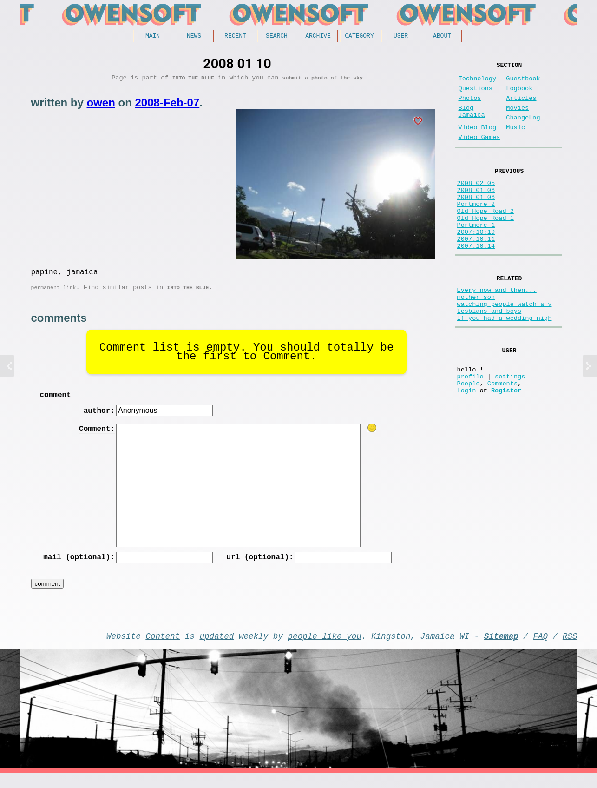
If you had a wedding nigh (504, 363)
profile (470, 429)
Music (515, 140)
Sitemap (501, 649)
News (194, 37)
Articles (521, 105)
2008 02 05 (476, 201)
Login (466, 447)
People (468, 438)
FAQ (540, 649)
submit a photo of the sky (322, 80)
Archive (318, 37)
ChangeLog (523, 129)
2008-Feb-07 (167, 105)
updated (217, 649)
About (442, 37)
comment (55, 403)
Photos (470, 105)
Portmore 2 (476, 228)
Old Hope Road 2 (485, 236)
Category (359, 37)
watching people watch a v (504, 346)
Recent (235, 37)
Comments (502, 438)
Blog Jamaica (472, 122)
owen (101, 105)
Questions (475, 94)
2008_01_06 (476, 210)
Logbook (519, 94)
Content (162, 649)
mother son (476, 337)
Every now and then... (497, 328)
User (401, 37)
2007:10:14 (476, 281)
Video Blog (478, 140)
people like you (324, 649)
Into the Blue (193, 80)
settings (510, 429)
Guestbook (523, 82)
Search (277, 37)
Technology (478, 82)
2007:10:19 (476, 263)
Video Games (479, 152)
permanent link (53, 294)
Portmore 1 (476, 254)
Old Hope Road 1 (485, 245)
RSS (570, 649)
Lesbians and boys (489, 355)
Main (152, 37)
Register (506, 447)
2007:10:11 (476, 272)
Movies (517, 117)
